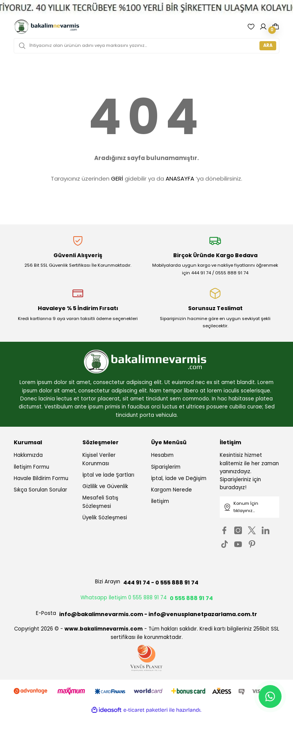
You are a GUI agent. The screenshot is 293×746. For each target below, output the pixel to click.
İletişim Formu (31, 467)
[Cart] (275, 26)
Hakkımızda (28, 455)
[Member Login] (263, 26)
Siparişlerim (165, 467)
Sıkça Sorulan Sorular (40, 489)
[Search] (146, 45)
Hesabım (162, 455)
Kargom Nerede (171, 489)
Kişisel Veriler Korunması (99, 459)
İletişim (160, 501)
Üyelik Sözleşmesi (104, 517)
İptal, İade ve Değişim (178, 478)
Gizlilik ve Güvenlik (105, 486)
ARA (267, 45)
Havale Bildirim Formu (41, 478)
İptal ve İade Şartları (108, 475)
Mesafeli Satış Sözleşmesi (100, 501)
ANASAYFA (180, 178)
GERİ (117, 178)
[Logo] (47, 26)
